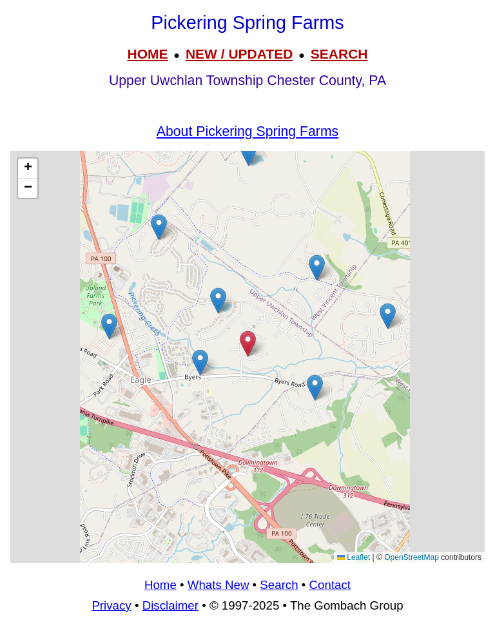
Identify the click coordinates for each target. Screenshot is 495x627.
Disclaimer (170, 605)
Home (160, 585)
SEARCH (339, 53)
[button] (248, 153)
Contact (330, 585)
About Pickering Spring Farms (247, 131)
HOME (147, 53)
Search (279, 585)
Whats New (218, 585)
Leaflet (353, 557)
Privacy (111, 605)
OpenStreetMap (411, 557)
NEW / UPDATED (239, 53)
